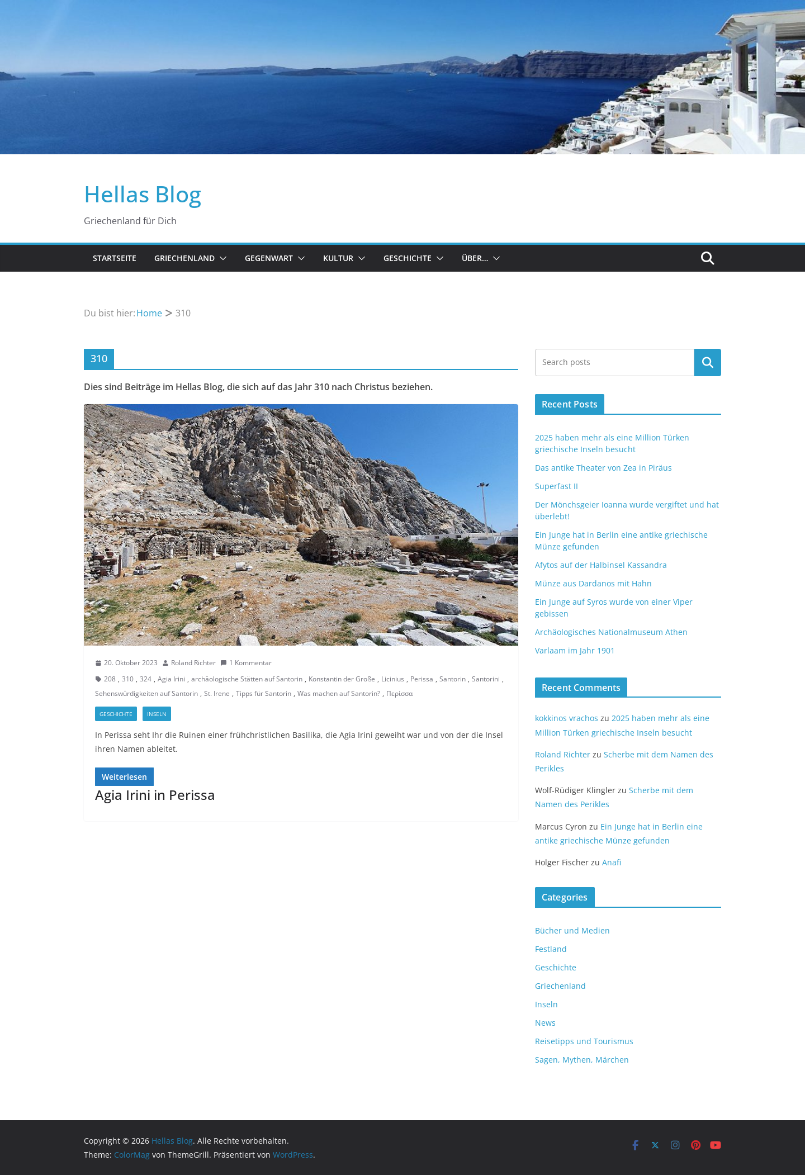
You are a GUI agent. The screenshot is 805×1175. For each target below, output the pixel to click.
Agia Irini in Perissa (155, 794)
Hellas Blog (142, 193)
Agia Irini (171, 679)
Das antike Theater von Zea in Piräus (603, 467)
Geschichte (407, 258)
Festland (551, 949)
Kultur (338, 258)
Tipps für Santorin (263, 693)
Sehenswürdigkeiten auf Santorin (146, 693)
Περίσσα (399, 693)
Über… (475, 258)
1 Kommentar (246, 662)
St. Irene (217, 693)
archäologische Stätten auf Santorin (246, 679)
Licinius (392, 679)
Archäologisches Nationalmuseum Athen (611, 632)
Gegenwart (269, 258)
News (545, 1022)
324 (145, 679)
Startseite (114, 258)
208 (110, 679)
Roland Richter (193, 662)
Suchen (707, 362)
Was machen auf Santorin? (338, 693)
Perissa (421, 679)
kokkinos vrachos (566, 718)
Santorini (486, 679)
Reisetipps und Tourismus (584, 1041)
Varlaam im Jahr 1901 (575, 650)
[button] (221, 258)
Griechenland (184, 258)
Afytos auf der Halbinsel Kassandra (601, 565)
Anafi (611, 862)
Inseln (157, 714)
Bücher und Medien (572, 930)
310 (128, 679)
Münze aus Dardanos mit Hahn (593, 583)
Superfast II (556, 486)
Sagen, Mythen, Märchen (582, 1059)
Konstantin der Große (342, 679)
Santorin (452, 679)
